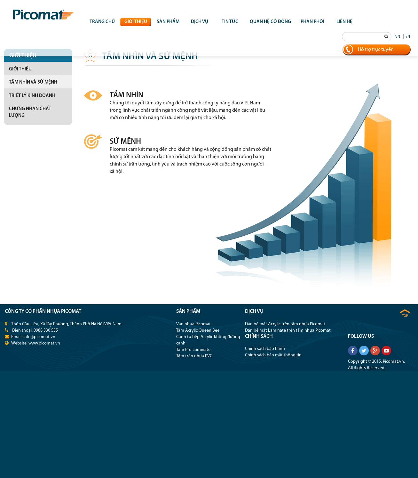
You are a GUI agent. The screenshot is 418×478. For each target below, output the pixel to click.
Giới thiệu (135, 22)
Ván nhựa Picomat (193, 324)
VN (397, 37)
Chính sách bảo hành (265, 348)
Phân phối (312, 22)
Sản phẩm (168, 22)
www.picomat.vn (44, 343)
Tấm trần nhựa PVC (194, 356)
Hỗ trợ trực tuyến (376, 49)
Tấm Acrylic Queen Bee (197, 330)
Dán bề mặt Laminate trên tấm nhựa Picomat (288, 330)
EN (408, 37)
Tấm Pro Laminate (193, 349)
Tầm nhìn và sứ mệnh (33, 82)
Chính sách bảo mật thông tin (273, 355)
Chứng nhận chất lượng (30, 112)
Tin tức (230, 22)
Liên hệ (344, 22)
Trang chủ (102, 22)
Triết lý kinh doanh (32, 95)
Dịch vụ (199, 22)
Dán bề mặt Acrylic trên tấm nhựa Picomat (285, 324)
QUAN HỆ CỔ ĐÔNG (270, 22)
